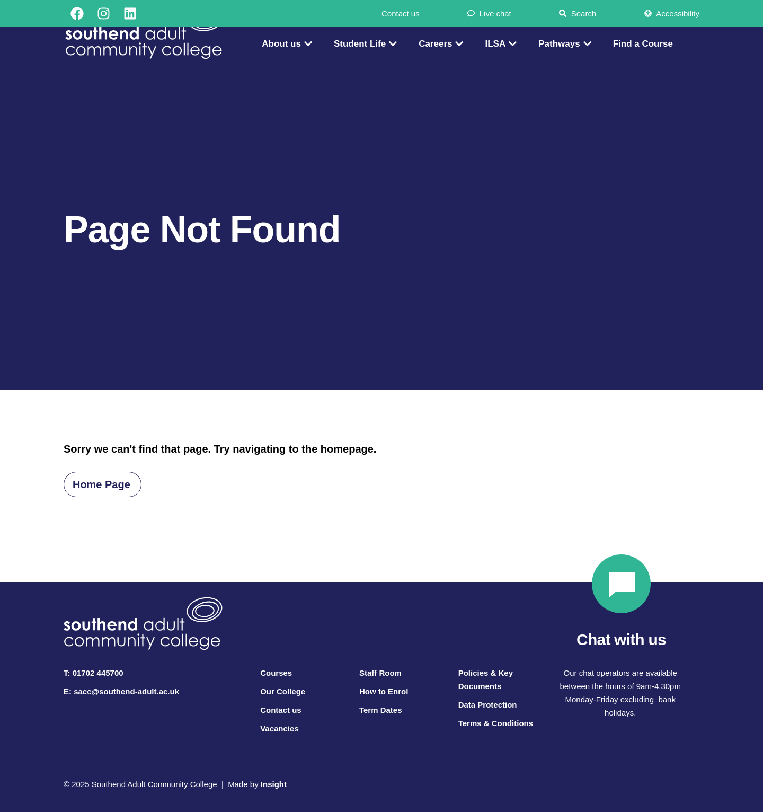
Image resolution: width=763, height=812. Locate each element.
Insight (274, 784)
